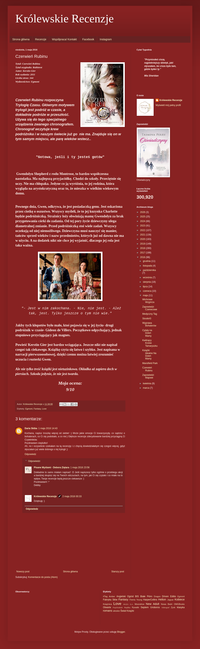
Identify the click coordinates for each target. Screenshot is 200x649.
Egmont (28, 409)
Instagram (106, 39)
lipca (145, 286)
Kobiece (180, 599)
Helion (162, 599)
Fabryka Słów (110, 599)
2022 (143, 230)
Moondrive (139, 604)
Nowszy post (22, 571)
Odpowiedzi (34, 461)
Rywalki (135, 607)
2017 (143, 252)
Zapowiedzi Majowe (148, 376)
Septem (144, 607)
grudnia (147, 261)
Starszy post (117, 571)
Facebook (88, 39)
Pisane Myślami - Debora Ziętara (51, 467)
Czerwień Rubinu (147, 369)
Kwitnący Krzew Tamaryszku (150, 343)
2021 (143, 234)
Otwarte (107, 607)
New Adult (152, 603)
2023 (143, 225)
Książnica (107, 604)
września (148, 277)
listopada (148, 265)
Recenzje (40, 39)
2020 (143, 239)
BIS (137, 596)
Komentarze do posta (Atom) (43, 577)
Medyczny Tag (149, 314)
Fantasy (37, 409)
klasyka (181, 607)
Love (44, 409)
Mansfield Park (150, 363)
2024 (143, 221)
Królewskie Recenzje (64, 18)
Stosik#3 (146, 318)
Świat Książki (127, 610)
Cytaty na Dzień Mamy (147, 333)
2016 (143, 257)
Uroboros (155, 607)
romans (107, 610)
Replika (127, 607)
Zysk (173, 607)
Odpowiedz (30, 454)
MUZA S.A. (128, 604)
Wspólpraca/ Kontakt (64, 39)
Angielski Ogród (125, 596)
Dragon (157, 596)
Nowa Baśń (166, 604)
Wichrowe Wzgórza (148, 300)
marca (146, 388)
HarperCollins (150, 599)
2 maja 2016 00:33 (72, 496)
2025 (143, 216)
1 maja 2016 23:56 (79, 467)
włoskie (116, 611)
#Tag (105, 596)
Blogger (121, 632)
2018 (143, 248)
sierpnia (147, 282)
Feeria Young (135, 600)
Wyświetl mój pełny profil (168, 105)
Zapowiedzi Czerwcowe (149, 308)
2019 (143, 243)
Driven (165, 596)
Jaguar (170, 600)
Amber (112, 596)
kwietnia (147, 383)
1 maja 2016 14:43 (47, 428)
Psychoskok (117, 607)
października (149, 270)
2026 (143, 212)
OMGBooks (179, 604)
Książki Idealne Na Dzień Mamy (149, 354)
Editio (173, 596)
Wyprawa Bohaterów (149, 324)
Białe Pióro (146, 596)
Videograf (165, 607)
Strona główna (21, 39)
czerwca (147, 291)
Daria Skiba (31, 428)
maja (145, 295)
